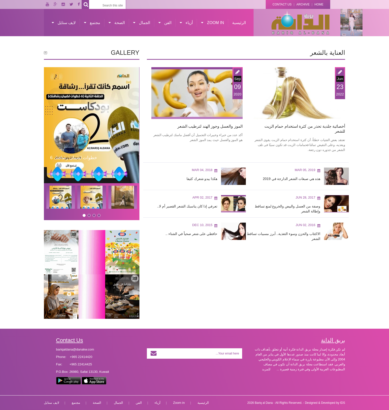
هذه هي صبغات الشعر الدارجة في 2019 (292, 179)
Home (319, 4)
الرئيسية (239, 23)
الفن (167, 23)
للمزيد (266, 369)
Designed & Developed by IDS (325, 403)
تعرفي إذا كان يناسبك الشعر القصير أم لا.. (187, 206)
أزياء (189, 23)
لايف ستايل (67, 23)
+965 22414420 (81, 357)
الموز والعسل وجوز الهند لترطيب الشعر (210, 126)
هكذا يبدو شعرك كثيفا (202, 179)
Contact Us (282, 4)
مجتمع (95, 23)
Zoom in (215, 23)
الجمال (144, 23)
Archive (303, 4)
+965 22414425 (80, 364)
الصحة (119, 23)
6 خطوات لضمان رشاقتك (73, 157)
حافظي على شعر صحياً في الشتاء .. (191, 234)
